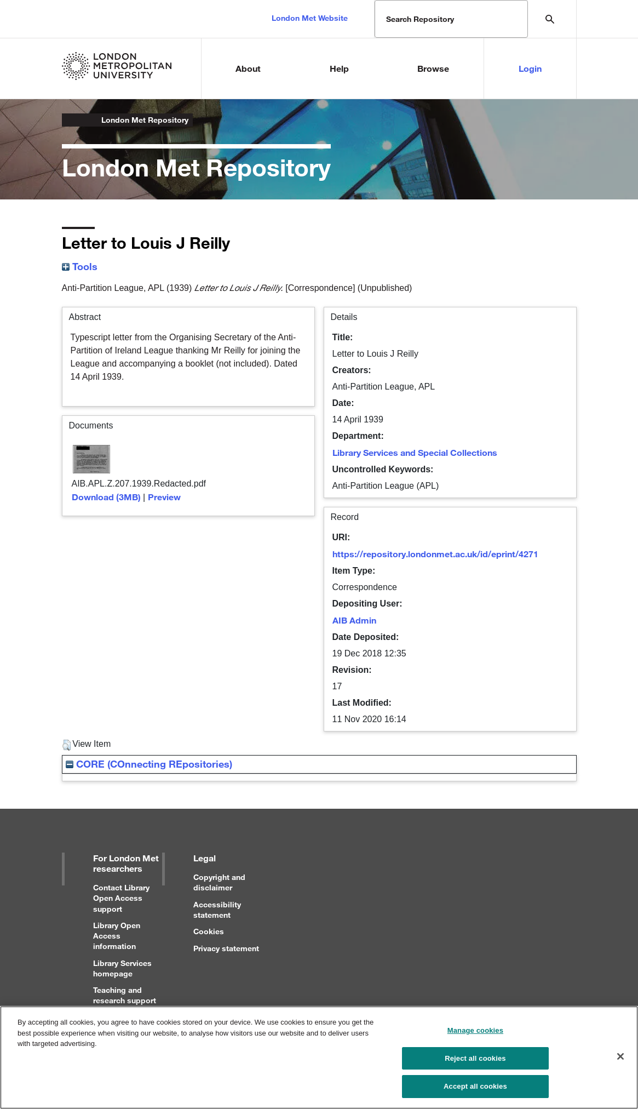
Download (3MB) (106, 496)
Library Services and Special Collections (414, 452)
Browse (433, 68)
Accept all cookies (475, 1090)
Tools (79, 266)
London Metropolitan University (70, 120)
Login (530, 68)
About (248, 68)
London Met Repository (144, 119)
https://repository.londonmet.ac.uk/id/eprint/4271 (435, 553)
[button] (66, 745)
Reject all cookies (475, 1061)
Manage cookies (475, 1034)
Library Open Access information (116, 936)
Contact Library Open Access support (121, 898)
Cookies (208, 931)
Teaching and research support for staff (124, 1000)
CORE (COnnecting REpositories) (149, 764)
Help (339, 68)
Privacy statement (226, 948)
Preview (164, 496)
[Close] (620, 1060)
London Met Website (310, 17)
